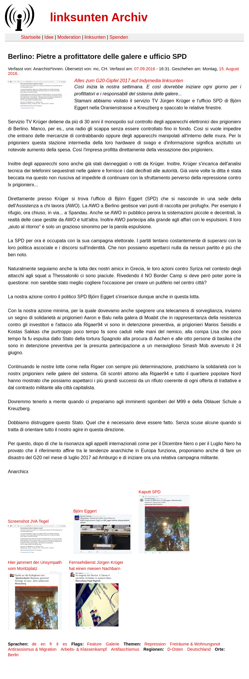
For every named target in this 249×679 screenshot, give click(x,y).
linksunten (95, 37)
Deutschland (199, 649)
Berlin (13, 654)
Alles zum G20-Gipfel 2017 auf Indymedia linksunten (128, 80)
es (65, 644)
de (34, 644)
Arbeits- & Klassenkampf (84, 649)
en (43, 644)
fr (51, 644)
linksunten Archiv (99, 17)
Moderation (69, 37)
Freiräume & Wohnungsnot (195, 644)
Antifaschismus (125, 649)
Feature (94, 644)
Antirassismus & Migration (32, 649)
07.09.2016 (144, 68)
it (57, 644)
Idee (48, 37)
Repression (155, 644)
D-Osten (175, 649)
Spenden (118, 37)
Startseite (31, 37)
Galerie (112, 644)
